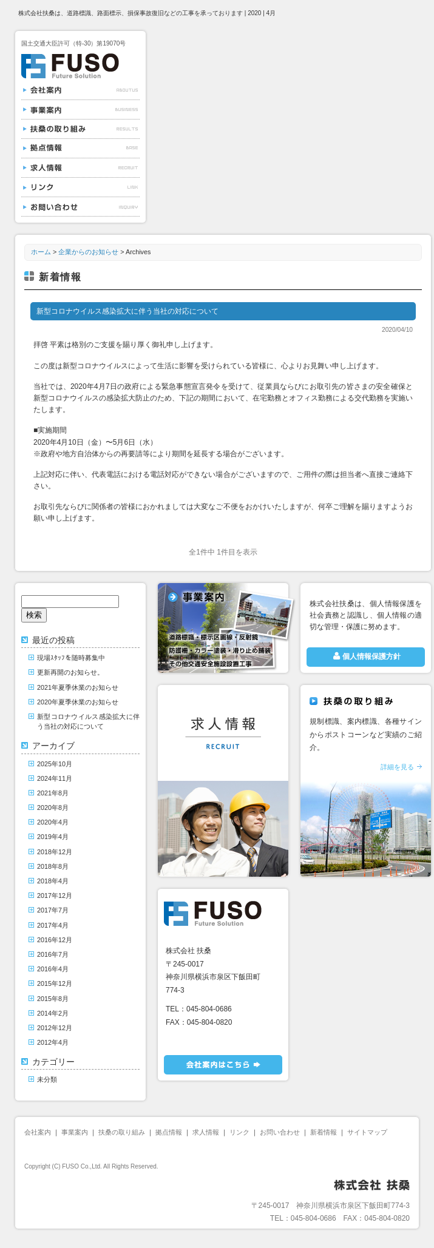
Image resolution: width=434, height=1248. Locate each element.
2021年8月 (53, 793)
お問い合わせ (80, 207)
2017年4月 (53, 925)
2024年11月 (54, 778)
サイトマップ (367, 1132)
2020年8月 (53, 807)
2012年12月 (54, 1027)
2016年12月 (54, 939)
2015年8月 (53, 998)
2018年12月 (54, 851)
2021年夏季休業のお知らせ (77, 687)
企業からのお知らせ (88, 251)
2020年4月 (53, 822)
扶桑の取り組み (80, 129)
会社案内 (80, 90)
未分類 (47, 1079)
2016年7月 (53, 954)
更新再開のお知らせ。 (70, 672)
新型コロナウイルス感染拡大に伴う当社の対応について (127, 311)
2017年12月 (54, 895)
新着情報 (323, 1132)
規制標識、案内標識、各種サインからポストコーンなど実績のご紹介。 (366, 745)
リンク (80, 187)
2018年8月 (53, 866)
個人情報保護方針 (366, 656)
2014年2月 (53, 1013)
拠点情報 (80, 148)
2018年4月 (53, 881)
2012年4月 (53, 1042)
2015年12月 (54, 983)
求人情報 (80, 168)
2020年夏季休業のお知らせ (77, 702)
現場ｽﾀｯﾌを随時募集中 (71, 657)
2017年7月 (53, 910)
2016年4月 (53, 969)
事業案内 (80, 110)
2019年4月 (53, 836)
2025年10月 (54, 763)
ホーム (41, 251)
